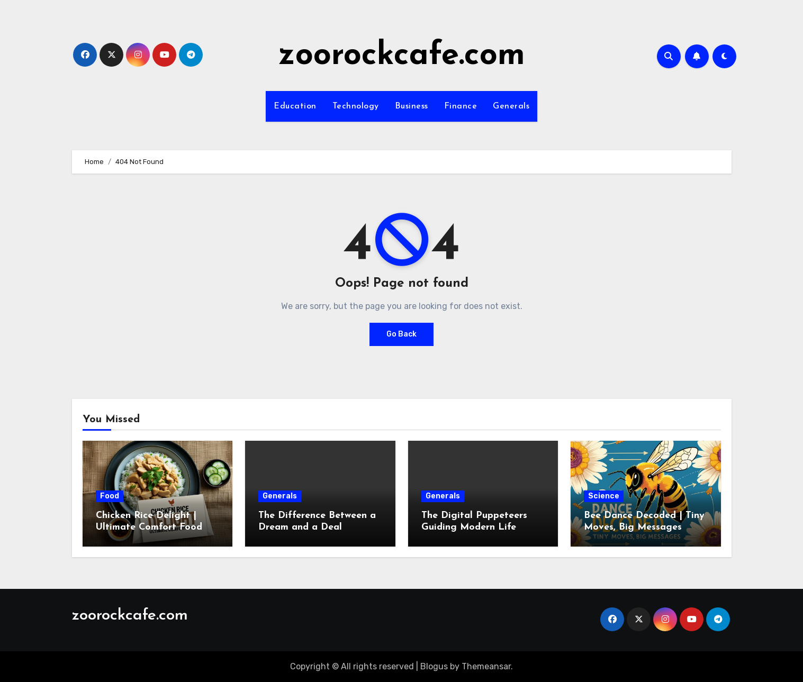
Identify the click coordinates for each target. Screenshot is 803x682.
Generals (511, 106)
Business (411, 106)
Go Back (401, 334)
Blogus (434, 666)
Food (109, 496)
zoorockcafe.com (401, 56)
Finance (460, 106)
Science (603, 496)
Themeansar (486, 666)
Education (295, 106)
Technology (355, 106)
